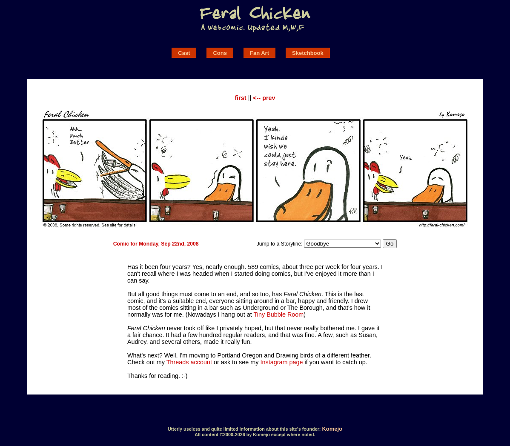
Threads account (189, 362)
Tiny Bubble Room (278, 314)
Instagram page (282, 362)
